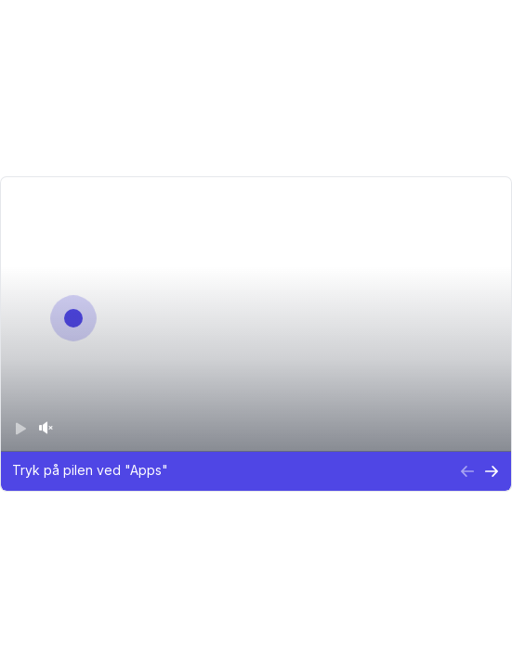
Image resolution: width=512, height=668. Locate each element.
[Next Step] (492, 472)
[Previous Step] (468, 472)
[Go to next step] (72, 317)
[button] (230, 472)
